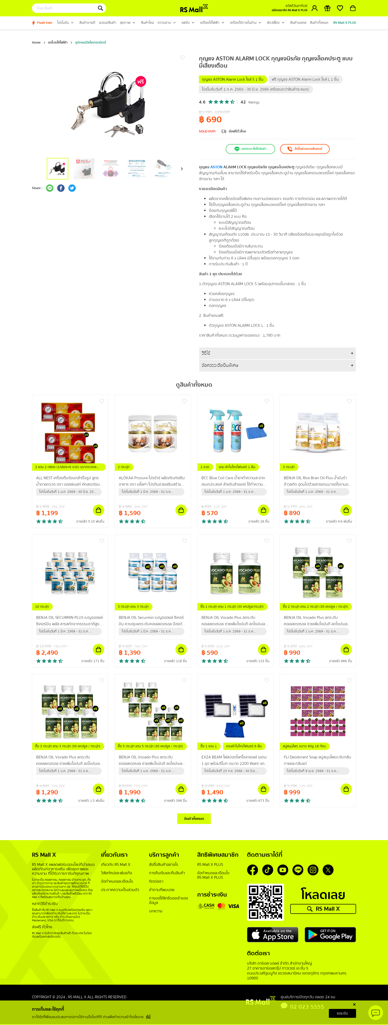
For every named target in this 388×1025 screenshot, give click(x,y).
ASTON (216, 167)
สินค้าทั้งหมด (194, 819)
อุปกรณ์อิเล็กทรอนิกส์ (90, 42)
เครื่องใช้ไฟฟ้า (58, 42)
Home (36, 42)
